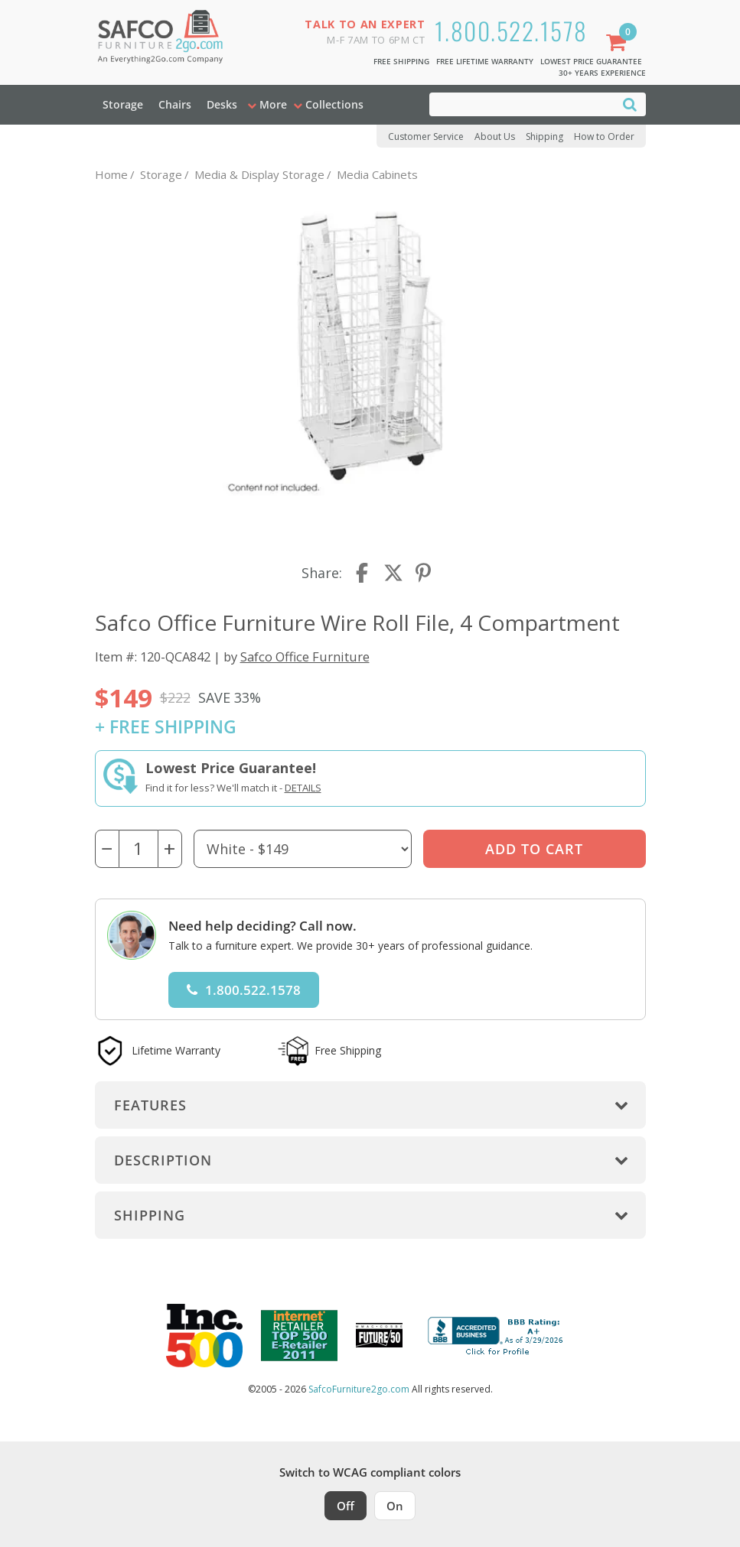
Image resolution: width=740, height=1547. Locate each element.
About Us (494, 136)
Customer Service (426, 136)
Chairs (174, 104)
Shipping (544, 136)
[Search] (629, 103)
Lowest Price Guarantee (591, 61)
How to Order (604, 136)
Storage (123, 104)
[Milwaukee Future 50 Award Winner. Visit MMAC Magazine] (379, 1335)
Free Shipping (401, 61)
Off (345, 1505)
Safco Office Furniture (305, 656)
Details (303, 788)
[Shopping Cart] (619, 44)
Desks (222, 104)
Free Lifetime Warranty (484, 61)
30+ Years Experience (602, 72)
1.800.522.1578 (511, 30)
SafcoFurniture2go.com (358, 1389)
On (394, 1505)
